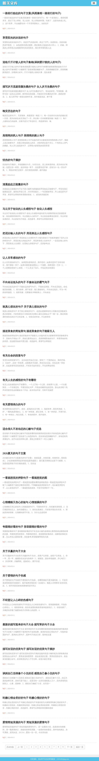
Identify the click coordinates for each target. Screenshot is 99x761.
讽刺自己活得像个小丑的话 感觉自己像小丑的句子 (31, 673)
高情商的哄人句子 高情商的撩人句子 (23, 135)
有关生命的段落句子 (14, 355)
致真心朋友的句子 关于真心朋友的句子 (25, 306)
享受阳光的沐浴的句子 (15, 37)
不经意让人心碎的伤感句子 (18, 600)
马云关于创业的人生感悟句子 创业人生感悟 (27, 208)
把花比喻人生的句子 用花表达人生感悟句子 (27, 233)
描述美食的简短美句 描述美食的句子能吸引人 (29, 331)
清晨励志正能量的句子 (15, 184)
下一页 (69, 747)
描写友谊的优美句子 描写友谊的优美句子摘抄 (29, 649)
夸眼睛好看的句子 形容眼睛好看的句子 (25, 526)
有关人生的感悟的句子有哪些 (19, 380)
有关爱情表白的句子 (14, 404)
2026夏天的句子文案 (14, 453)
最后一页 (79, 747)
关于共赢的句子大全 (14, 551)
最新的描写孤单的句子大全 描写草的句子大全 (29, 624)
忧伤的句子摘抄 (12, 160)
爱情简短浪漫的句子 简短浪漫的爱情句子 (26, 722)
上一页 (20, 747)
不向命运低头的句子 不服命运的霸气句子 (26, 282)
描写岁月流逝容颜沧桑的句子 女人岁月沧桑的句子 (31, 86)
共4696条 (10, 747)
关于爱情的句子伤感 (14, 575)
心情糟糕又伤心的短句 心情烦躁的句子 (25, 502)
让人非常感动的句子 (14, 257)
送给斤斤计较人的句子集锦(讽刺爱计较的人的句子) (32, 62)
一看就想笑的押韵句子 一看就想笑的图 (25, 477)
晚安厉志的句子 (12, 111)
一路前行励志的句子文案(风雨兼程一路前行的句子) (32, 13)
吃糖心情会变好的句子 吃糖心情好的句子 (26, 697)
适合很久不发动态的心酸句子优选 (22, 428)
